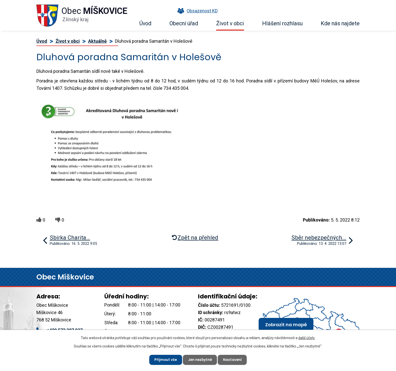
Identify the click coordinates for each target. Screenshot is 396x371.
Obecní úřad (183, 23)
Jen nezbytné (200, 359)
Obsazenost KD (196, 10)
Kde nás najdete (340, 23)
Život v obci (230, 23)
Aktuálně (97, 41)
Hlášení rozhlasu (282, 23)
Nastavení (233, 359)
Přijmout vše (164, 359)
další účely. (306, 338)
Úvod (145, 23)
